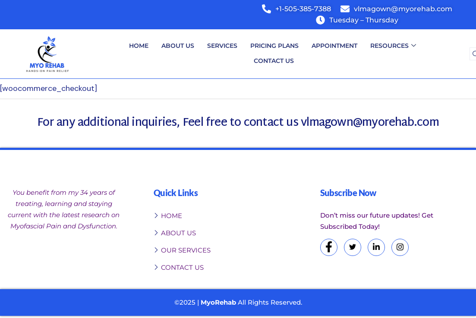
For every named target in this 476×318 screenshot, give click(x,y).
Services (222, 46)
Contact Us (274, 61)
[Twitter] (352, 247)
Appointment (334, 46)
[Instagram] (400, 247)
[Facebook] (328, 247)
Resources (393, 46)
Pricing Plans (274, 46)
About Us (177, 46)
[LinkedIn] (376, 247)
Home (138, 46)
